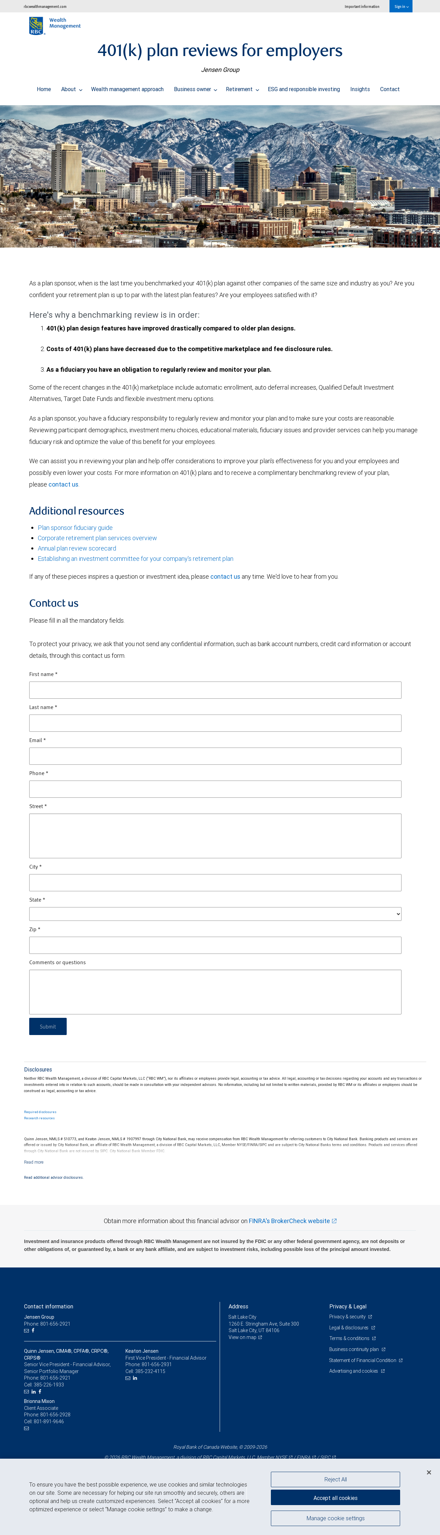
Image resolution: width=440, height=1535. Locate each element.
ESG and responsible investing (304, 87)
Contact (390, 87)
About (71, 87)
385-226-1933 (49, 1385)
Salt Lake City (243, 1317)
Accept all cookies (336, 1497)
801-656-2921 (55, 1378)
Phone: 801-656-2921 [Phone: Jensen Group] (47, 1324)
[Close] (429, 1472)
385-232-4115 (150, 1371)
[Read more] (34, 1162)
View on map (243, 1337)
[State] (215, 914)
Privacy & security (348, 1317)
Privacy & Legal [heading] (347, 1306)
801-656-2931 (157, 1364)
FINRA (303, 1457)
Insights (360, 87)
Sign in (402, 6)
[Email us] (27, 1330)
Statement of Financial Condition (363, 1360)
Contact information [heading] (48, 1306)
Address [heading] (238, 1306)
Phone (38, 773)
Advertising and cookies (354, 1371)
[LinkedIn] (34, 1392)
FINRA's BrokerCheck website (289, 1221)
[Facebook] (34, 1330)
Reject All (335, 1479)
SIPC (325, 1457)
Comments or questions (57, 963)
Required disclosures (40, 1112)
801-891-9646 (49, 1421)
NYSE (281, 1457)
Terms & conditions (350, 1338)
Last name (43, 707)
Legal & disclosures (349, 1328)
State (37, 900)
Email (37, 740)
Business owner (196, 87)
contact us (63, 484)
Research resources (39, 1118)
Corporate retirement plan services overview (97, 538)
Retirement (242, 87)
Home (44, 87)
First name (43, 674)
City (35, 867)
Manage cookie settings (336, 1518)
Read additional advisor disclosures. (54, 1177)
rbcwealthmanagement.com (45, 6)
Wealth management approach (127, 87)
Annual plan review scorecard (77, 548)
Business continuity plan (354, 1349)
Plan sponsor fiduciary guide (75, 528)
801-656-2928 (55, 1415)
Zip (35, 930)
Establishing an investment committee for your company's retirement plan (135, 559)
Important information (362, 6)
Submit (48, 1026)
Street (38, 806)
